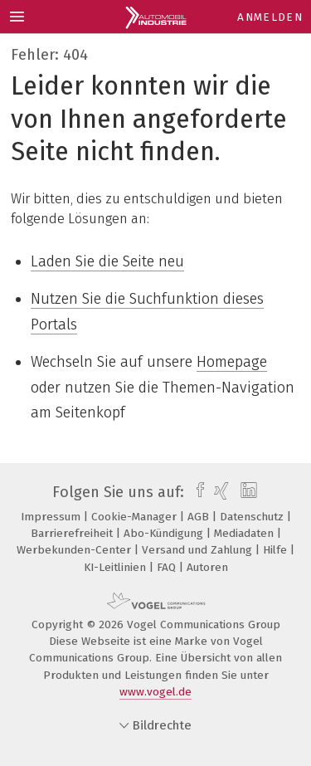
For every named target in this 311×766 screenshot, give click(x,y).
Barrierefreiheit (73, 533)
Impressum (52, 517)
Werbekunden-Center (75, 550)
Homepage (232, 362)
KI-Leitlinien (116, 567)
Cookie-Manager (135, 517)
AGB (199, 517)
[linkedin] (247, 492)
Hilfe (276, 550)
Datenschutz (253, 517)
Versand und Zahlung (198, 550)
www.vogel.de (155, 692)
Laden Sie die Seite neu (107, 261)
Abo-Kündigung (165, 533)
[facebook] (196, 492)
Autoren (207, 567)
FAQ (168, 567)
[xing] (219, 492)
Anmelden (270, 17)
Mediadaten (245, 533)
